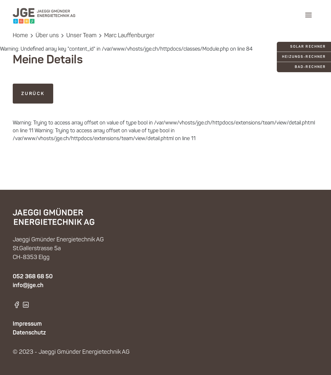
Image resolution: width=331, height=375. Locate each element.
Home (20, 36)
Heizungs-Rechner (304, 57)
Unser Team (81, 36)
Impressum (27, 324)
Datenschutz (29, 333)
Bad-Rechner (310, 67)
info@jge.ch (28, 285)
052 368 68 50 (33, 277)
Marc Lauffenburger (129, 36)
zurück (33, 93)
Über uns (47, 36)
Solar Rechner (308, 47)
